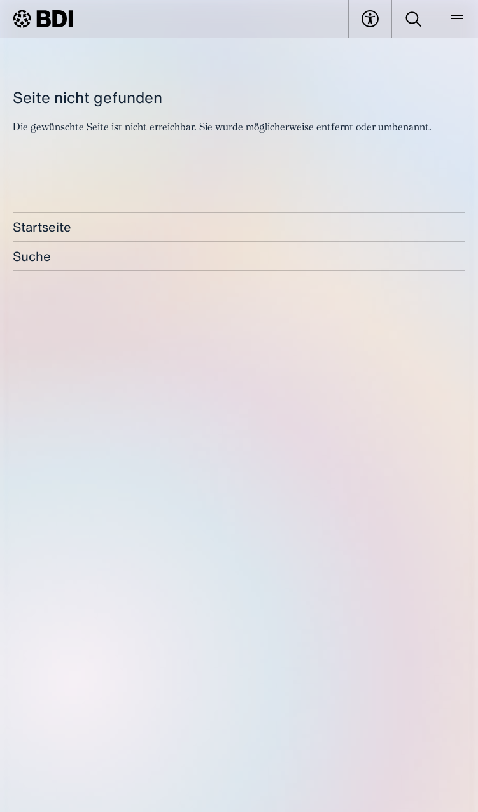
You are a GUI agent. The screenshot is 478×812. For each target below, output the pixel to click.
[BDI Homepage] (43, 19)
